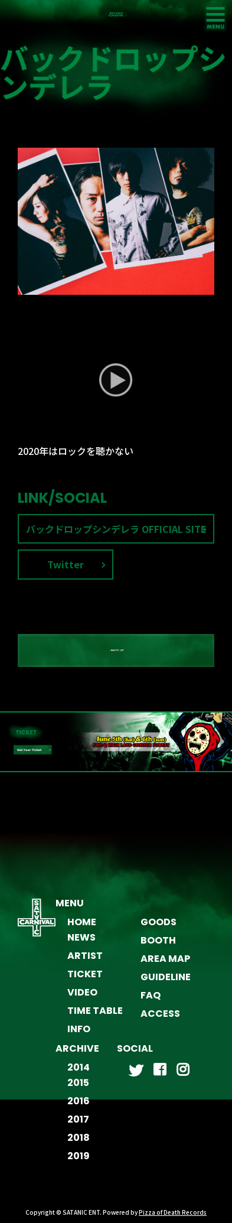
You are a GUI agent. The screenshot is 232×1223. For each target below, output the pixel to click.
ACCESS (160, 1020)
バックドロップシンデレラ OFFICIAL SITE (116, 535)
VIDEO (82, 999)
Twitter (65, 571)
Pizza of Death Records (173, 1218)
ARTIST (85, 962)
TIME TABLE (95, 1017)
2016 (78, 1107)
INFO (78, 1035)
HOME (81, 928)
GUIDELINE (165, 983)
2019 (78, 1162)
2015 (78, 1089)
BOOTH (158, 947)
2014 (78, 1074)
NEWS (81, 944)
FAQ (150, 1002)
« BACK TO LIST (116, 656)
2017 (78, 1126)
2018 (78, 1144)
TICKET (85, 980)
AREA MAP (165, 965)
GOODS (158, 928)
